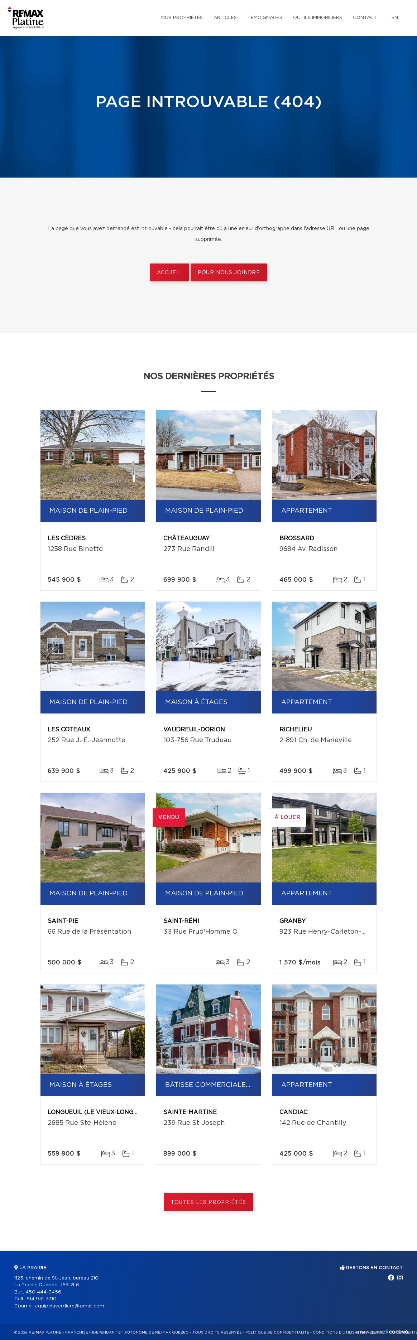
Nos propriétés (182, 17)
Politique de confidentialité (277, 1332)
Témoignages (265, 17)
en (395, 17)
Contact (365, 17)
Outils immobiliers (317, 17)
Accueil (169, 272)
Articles (225, 17)
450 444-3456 (43, 1292)
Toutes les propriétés (208, 1202)
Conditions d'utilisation (340, 1332)
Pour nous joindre (229, 272)
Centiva (396, 1331)
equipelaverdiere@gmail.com (69, 1306)
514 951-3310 (42, 1299)
